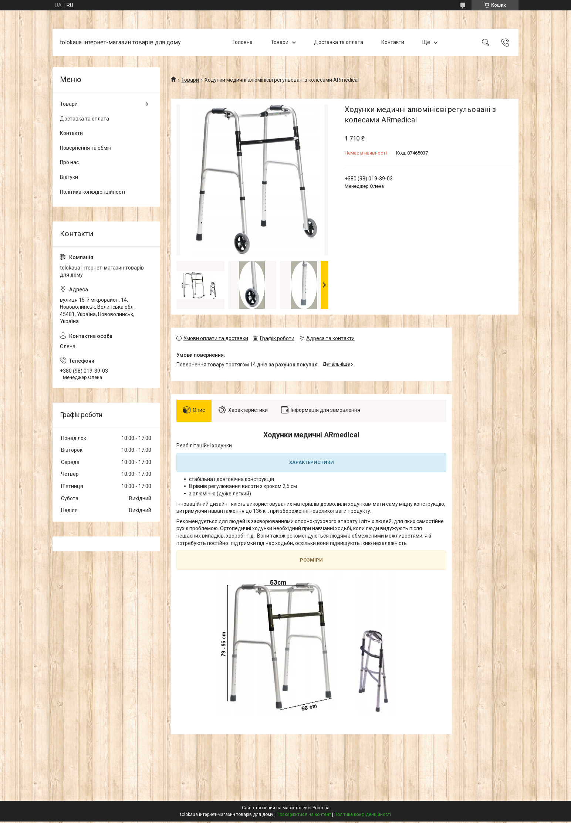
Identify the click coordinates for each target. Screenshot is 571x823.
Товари (279, 42)
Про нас (69, 162)
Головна (243, 42)
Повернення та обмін (85, 148)
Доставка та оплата (338, 42)
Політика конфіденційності (92, 192)
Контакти (392, 42)
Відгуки (69, 177)
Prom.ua (321, 809)
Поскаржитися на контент (304, 816)
